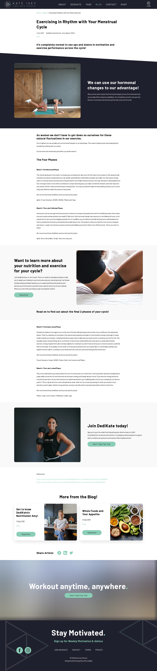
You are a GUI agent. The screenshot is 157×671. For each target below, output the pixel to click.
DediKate (76, 4)
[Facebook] (19, 650)
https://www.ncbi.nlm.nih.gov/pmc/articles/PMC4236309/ (57, 482)
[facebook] (59, 553)
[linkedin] (65, 553)
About (62, 4)
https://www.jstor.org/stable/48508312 (91, 482)
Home (39, 13)
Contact (111, 4)
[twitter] (71, 553)
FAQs (88, 4)
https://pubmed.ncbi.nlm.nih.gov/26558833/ (92, 479)
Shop (124, 4)
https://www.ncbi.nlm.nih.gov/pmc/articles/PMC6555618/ (57, 479)
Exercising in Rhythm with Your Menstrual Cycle (65, 13)
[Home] (20, 4)
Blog (99, 4)
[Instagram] (28, 650)
